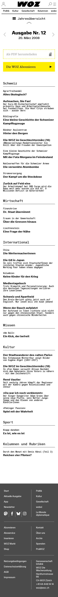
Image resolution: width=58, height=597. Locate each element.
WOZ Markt (9, 543)
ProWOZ (40, 549)
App (6, 501)
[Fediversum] (6, 514)
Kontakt (40, 527)
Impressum (9, 577)
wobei (39, 507)
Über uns (40, 533)
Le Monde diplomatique (42, 513)
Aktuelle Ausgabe (12, 496)
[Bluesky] (18, 514)
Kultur (15, 11)
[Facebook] (12, 514)
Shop (6, 549)
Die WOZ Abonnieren (21, 67)
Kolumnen (43, 11)
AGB (6, 572)
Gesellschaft (28, 11)
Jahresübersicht (30, 18)
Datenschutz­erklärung (15, 566)
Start (6, 491)
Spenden (40, 543)
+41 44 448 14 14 (45, 584)
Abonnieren (9, 527)
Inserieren (9, 538)
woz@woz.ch (42, 588)
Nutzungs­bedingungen (15, 561)
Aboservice (9, 533)
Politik (6, 11)
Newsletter (9, 507)
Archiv (39, 538)
